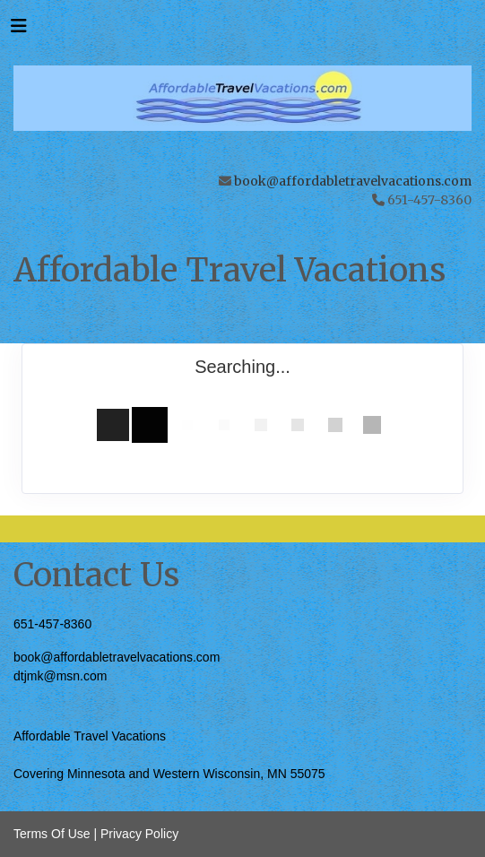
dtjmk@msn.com (60, 676)
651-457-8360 (52, 624)
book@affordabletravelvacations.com (353, 181)
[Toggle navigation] (18, 30)
